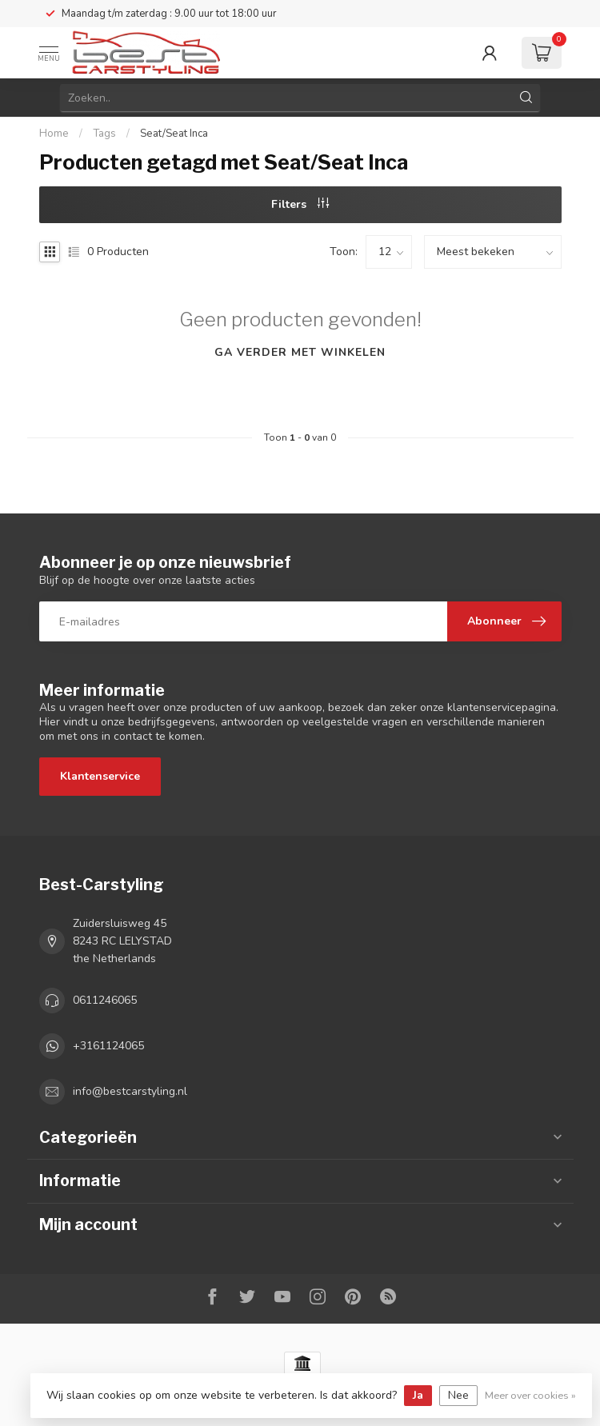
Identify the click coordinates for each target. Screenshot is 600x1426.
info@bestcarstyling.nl (130, 1091)
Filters (300, 204)
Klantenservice (100, 776)
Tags (104, 133)
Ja (418, 1395)
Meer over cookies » (530, 1395)
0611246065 (105, 1000)
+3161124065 (108, 1045)
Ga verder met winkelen (300, 352)
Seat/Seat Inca (174, 133)
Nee (458, 1395)
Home (54, 133)
